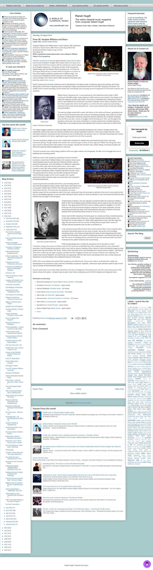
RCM (149, 420)
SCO (149, 429)
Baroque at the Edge (145, 316)
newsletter (131, 400)
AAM (149, 307)
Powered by (139, 150)
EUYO (129, 364)
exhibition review (136, 364)
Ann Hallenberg (144, 206)
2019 (6, 202)
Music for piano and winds (55, 292)
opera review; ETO (139, 411)
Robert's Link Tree (13, 6)
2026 (6, 183)
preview (132, 420)
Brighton (135, 324)
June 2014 (9, 510)
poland (129, 418)
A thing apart (10, 450)
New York (136, 398)
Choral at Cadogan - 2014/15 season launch (14, 243)
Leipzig (130, 386)
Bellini (55, 308)
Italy (147, 381)
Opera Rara (141, 409)
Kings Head (134, 382)
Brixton (135, 328)
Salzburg (130, 429)
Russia (146, 425)
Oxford (130, 413)
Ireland (137, 381)
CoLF (149, 346)
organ (146, 411)
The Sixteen (147, 446)
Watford (143, 455)
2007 (6, 544)
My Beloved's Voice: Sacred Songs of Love (14, 348)
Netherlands (140, 396)
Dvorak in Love (10, 273)
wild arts (142, 460)
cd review (137, 340)
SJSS (135, 432)
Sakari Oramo (71, 61)
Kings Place (143, 382)
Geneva (143, 370)
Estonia (141, 362)
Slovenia (140, 432)
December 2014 (11, 218)
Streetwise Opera (146, 439)
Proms (55, 42)
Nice (135, 400)
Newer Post (37, 389)
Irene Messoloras (142, 165)
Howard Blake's (63, 282)
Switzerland (131, 443)
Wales (130, 455)
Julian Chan (138, 190)
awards (149, 312)
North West (139, 402)
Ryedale (130, 427)
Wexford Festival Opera (142, 458)
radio (142, 420)
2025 (6, 185)
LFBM (146, 386)
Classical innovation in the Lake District (14, 428)
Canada (137, 338)
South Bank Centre (143, 436)
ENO (129, 362)
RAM (146, 420)
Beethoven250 (139, 321)
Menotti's (52, 285)
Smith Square (147, 432)
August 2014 (10, 229)
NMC (138, 400)
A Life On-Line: (143, 307)
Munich (149, 391)
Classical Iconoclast (148, 281)
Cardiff (142, 338)
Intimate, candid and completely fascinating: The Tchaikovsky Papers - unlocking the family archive (76, 509)
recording (148, 422)
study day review (133, 441)
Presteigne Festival (12, 366)
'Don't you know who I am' (14, 345)
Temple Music (143, 443)
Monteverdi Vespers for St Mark (58, 298)
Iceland (145, 379)
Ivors (149, 381)
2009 (6, 539)
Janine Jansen (49, 80)
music (145, 393)
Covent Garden (136, 354)
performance (147, 414)
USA (145, 451)
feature (143, 364)
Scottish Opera (138, 430)
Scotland (130, 431)
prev (150, 418)
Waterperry (136, 455)
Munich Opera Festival (133, 393)
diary (149, 356)
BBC (39, 42)
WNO (144, 462)
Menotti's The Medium (12, 373)
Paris (139, 414)
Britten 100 (143, 326)
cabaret (139, 336)
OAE (132, 405)
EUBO (149, 362)
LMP (144, 387)
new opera (130, 398)
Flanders (134, 368)
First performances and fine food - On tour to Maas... (14, 479)
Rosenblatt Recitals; (134, 426)
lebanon (130, 384)
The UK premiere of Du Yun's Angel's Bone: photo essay (62, 486)
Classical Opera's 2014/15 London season (14, 337)
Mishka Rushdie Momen (141, 211)
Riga (142, 424)
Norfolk (148, 400)
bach (129, 314)
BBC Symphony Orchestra (45, 61)
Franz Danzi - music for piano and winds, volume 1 (14, 382)
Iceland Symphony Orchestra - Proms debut (14, 314)
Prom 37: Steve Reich (12, 358)
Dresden (130, 357)
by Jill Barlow (141, 333)
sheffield (130, 432)
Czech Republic (146, 353)
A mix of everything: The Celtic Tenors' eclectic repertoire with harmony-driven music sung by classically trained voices (138, 21)
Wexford (130, 458)
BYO (134, 336)
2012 (6, 530)
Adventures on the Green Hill (141, 309)
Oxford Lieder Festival (139, 413)
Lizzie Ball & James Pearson (139, 193)
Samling (135, 429)
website (149, 455)
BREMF (130, 324)
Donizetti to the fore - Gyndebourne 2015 (13, 291)
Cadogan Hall (146, 336)
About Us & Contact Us (35, 6)
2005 (6, 550)
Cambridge (131, 338)
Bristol (140, 324)
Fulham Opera (147, 368)
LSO (146, 389)
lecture (134, 384)
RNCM (149, 424)
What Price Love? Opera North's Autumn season (14, 441)
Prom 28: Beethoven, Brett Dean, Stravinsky (14, 446)
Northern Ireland (133, 404)
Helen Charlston (145, 166)
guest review (147, 377)
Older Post (119, 389)
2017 (6, 208)
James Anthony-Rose (136, 201)
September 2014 (11, 227)
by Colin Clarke (143, 331)
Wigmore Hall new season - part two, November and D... (14, 484)
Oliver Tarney (141, 175)
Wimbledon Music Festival (135, 462)
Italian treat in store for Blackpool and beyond (13, 437)
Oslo (149, 411)
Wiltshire (149, 460)
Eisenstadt (131, 360)
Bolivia (138, 323)
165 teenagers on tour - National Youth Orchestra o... (14, 495)
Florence (140, 368)
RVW (149, 425)
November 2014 (11, 221)
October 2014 (10, 224)
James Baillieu (139, 160)
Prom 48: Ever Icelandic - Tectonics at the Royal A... (14, 233)
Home (39, 312)
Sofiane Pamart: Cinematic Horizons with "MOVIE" (60, 424)
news (149, 398)
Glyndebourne (146, 372)
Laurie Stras (134, 216)
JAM (129, 382)
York (133, 464)
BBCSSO (148, 319)
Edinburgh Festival (145, 359)
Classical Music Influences (136, 102)
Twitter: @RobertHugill (58, 6)
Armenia (136, 312)
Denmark (142, 355)
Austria (145, 312)
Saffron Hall (136, 427)
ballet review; (147, 314)
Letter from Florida (138, 386)
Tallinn (137, 443)
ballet (132, 314)
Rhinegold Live (136, 424)
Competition (139, 347)
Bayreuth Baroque (138, 317)
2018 (6, 205)
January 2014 (10, 524)
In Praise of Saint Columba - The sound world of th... (14, 453)
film (141, 366)
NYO (149, 403)
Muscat (141, 393)
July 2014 (9, 508)
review (129, 424)
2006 (6, 547)
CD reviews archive (101, 6)
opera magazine (146, 407)
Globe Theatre (133, 371)
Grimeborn (147, 375)
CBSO (147, 338)
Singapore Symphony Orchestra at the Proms (14, 298)
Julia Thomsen (141, 173)
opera (149, 405)
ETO (145, 362)
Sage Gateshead (146, 427)
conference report (133, 352)
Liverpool (139, 387)
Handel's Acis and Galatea (14, 306)
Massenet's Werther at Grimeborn (13, 323)
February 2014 (11, 521)
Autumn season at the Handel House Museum (14, 332)
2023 (6, 191)
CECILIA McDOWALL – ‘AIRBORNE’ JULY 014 (14, 490)
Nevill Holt (148, 396)
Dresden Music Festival (140, 357)
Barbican (136, 316)
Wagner (149, 453)
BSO (144, 328)
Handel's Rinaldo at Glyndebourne (12, 423)
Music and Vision (99, 212)
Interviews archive (121, 6)
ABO (129, 309)
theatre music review (134, 448)
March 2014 (10, 519)
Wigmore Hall (133, 460)
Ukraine (141, 451)
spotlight (148, 438)
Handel (52, 305)
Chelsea (130, 342)
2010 (6, 536)
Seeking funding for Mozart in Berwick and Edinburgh (14, 474)
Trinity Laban (143, 450)
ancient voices (146, 311)
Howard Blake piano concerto (12, 362)
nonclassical (143, 400)
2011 (6, 533)
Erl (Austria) (135, 362)
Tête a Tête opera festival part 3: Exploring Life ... (14, 391)
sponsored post (140, 438)
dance (129, 355)
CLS (133, 346)
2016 (6, 210)
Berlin (149, 321)
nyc (146, 403)
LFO (150, 386)
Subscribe (139, 143)
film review (145, 366)
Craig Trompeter (135, 186)
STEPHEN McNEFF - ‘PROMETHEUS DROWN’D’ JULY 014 (13, 467)
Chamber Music (55, 288)
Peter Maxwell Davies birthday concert (12, 252)
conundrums (141, 352)
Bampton (130, 316)
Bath (129, 317)
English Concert (146, 361)
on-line (137, 405)
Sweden (148, 441)
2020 (6, 199)
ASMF (140, 312)
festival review (136, 366)
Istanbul (142, 381)
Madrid (129, 391)
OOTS (145, 405)
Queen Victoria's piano (40, 458)
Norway (142, 403)
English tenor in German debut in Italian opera (58, 412)
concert (149, 347)
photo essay (139, 416)
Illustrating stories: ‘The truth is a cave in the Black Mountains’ (64, 463)
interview (131, 381)
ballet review (139, 314)
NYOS (129, 405)
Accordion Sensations (12, 504)
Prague (141, 418)
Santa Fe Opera (143, 429)
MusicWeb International (143, 286)
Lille (135, 387)
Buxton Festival (143, 329)
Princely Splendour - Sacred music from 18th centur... (14, 328)
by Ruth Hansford (138, 335)
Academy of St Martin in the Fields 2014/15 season (14, 281)
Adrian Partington (142, 161)
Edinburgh (135, 359)
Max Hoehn (139, 170)
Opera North (132, 409)
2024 (6, 188)
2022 (6, 194)
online (141, 405)
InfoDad (148, 291)
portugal (135, 418)
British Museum (147, 324)
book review (146, 323)
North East (131, 402)
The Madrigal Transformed (14, 287)
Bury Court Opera (133, 329)
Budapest (148, 328)
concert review (47, 42)
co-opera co (143, 346)
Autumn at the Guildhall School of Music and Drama (13, 354)
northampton (148, 402)
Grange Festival (146, 373)
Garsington (136, 370)
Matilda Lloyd (141, 226)
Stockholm (131, 439)
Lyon (150, 389)
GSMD (130, 377)
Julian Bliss (141, 224)
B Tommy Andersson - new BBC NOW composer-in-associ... (14, 257)
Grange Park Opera (135, 375)
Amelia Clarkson (141, 196)
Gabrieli (130, 370)
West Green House (144, 457)
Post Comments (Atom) (83, 403)
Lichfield (130, 387)
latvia (149, 382)
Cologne (130, 347)
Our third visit (49, 295)
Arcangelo (131, 312)
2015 (6, 213)
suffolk (143, 441)
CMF (137, 346)
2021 (6, 196)
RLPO (145, 424)
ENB (139, 360)
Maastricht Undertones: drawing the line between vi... (14, 407)
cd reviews (147, 340)
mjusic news (143, 391)
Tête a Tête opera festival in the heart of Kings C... (14, 500)
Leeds (139, 384)
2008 (6, 542)
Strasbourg (137, 439)
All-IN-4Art (138, 311)
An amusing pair (50, 302)
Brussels (139, 328)
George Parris (141, 191)
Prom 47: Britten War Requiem (12, 319)
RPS (142, 425)
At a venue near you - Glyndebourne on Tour (13, 458)
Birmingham (131, 323)
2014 (6, 216)
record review (140, 422)
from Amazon (138, 261)
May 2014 (9, 513)
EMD (135, 360)
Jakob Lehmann (142, 221)
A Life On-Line (133, 307)
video (143, 453)
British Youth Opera (133, 326)
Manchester (135, 391)
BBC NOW (141, 319)
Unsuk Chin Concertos (13, 284)
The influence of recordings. (14, 295)
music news (140, 395)
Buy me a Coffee (142, 116)
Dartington (135, 355)
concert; (149, 350)
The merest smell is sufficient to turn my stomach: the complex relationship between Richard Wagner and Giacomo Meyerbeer (19, 166)
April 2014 (9, 516)
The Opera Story (137, 446)
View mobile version (78, 393)
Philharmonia (131, 416)
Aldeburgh (131, 311)
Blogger (85, 565)
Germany (148, 370)
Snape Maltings (133, 434)
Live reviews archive (80, 6)
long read (137, 389)
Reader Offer (131, 422)
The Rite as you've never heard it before (13, 341)
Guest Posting (137, 377)
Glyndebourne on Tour (134, 373)
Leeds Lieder (147, 384)
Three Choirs (132, 450)
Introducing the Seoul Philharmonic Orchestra (14, 263)
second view (147, 430)
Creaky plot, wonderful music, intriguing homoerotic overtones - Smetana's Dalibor (71, 435)
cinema (136, 344)
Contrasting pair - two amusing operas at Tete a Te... (14, 418)
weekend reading (132, 457)
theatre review (146, 448)
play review (147, 416)
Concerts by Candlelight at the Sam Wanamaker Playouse (14, 268)
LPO (142, 389)
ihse (150, 379)
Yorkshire (137, 464)
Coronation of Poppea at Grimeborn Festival (13, 248)
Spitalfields (131, 438)
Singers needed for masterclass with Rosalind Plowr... (12, 401)
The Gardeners (138, 444)
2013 (6, 528)
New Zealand (142, 398)
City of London (142, 344)
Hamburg (130, 379)
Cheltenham (137, 342)
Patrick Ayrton (141, 210)
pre (146, 418)
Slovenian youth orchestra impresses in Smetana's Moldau (63, 497)
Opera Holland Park (134, 407)
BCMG (130, 321)
